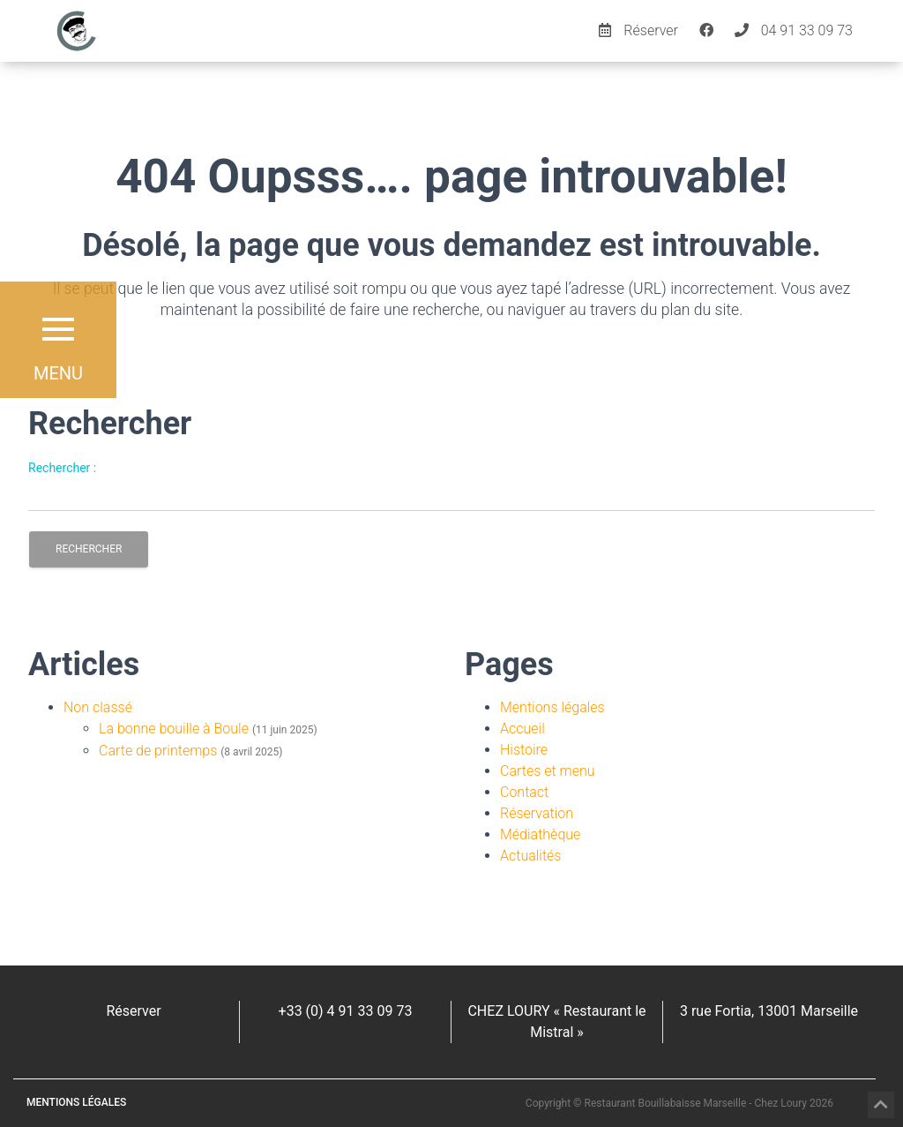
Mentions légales (552, 707)
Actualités (530, 855)
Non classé (97, 707)
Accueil (522, 728)
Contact (524, 792)
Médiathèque (540, 834)
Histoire (524, 749)
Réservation (536, 813)
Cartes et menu (547, 771)
